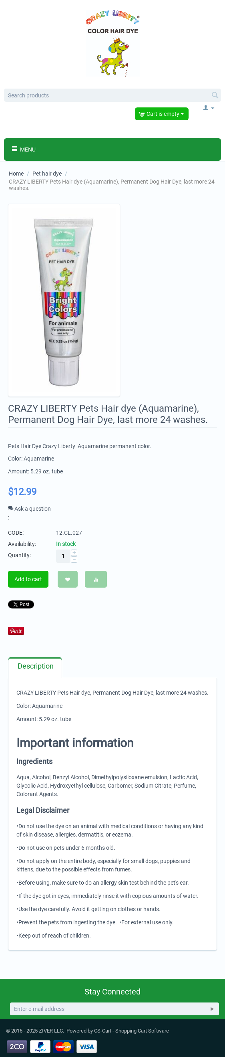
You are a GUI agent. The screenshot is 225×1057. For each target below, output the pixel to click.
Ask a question (29, 508)
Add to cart (28, 579)
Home (16, 173)
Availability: (22, 544)
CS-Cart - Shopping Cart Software (131, 1031)
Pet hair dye (47, 173)
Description (36, 666)
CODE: (16, 533)
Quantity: (19, 555)
